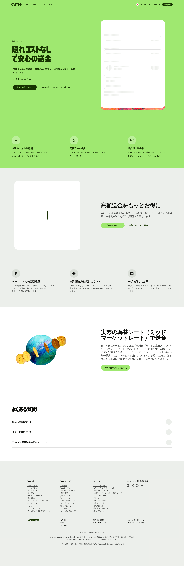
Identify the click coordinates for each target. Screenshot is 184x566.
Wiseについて (32, 485)
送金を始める (112, 225)
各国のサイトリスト (100, 523)
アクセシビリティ (33, 508)
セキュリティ (32, 488)
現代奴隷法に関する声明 (135, 523)
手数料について (18, 41)
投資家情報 (31, 498)
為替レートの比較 (100, 503)
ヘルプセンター (33, 503)
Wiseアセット (65, 498)
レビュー (30, 506)
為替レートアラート (100, 501)
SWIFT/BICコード (100, 496)
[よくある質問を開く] (92, 422)
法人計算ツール (99, 511)
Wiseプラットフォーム (68, 501)
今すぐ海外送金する (25, 87)
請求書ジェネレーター (101, 508)
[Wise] (33, 521)
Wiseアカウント (66, 488)
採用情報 (30, 493)
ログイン (156, 4)
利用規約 (63, 520)
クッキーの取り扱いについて (136, 520)
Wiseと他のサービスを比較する (25, 156)
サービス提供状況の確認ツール (38, 511)
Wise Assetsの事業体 (102, 544)
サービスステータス (34, 496)
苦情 (62, 523)
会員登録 (167, 4)
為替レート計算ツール (101, 490)
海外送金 (63, 485)
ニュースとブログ (100, 485)
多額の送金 (64, 493)
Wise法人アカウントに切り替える (55, 87)
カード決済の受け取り (68, 511)
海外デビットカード (67, 490)
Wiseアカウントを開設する (115, 367)
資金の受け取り (66, 496)
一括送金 (63, 508)
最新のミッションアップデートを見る (144, 156)
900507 (100, 537)
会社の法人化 (98, 506)
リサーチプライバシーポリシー (104, 488)
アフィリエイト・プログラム (38, 501)
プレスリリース (33, 490)
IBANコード (97, 498)
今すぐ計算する (75, 156)
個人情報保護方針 (99, 520)
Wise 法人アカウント (68, 503)
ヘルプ (147, 4)
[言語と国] (139, 4)
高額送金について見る (138, 225)
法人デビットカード (67, 506)
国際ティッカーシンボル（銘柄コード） (108, 493)
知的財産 (63, 525)
